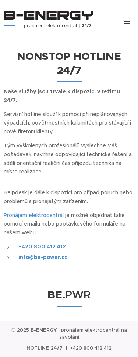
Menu (127, 21)
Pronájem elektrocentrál (34, 215)
